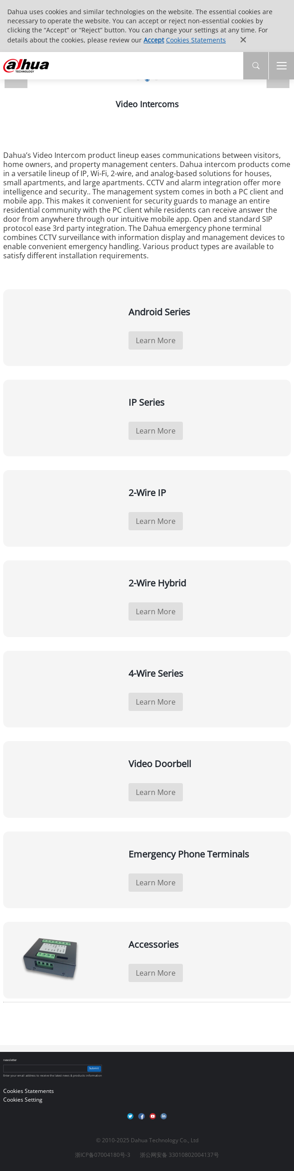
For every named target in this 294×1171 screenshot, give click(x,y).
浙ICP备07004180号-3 (102, 1155)
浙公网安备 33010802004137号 (179, 1155)
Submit (94, 1068)
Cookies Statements (196, 40)
